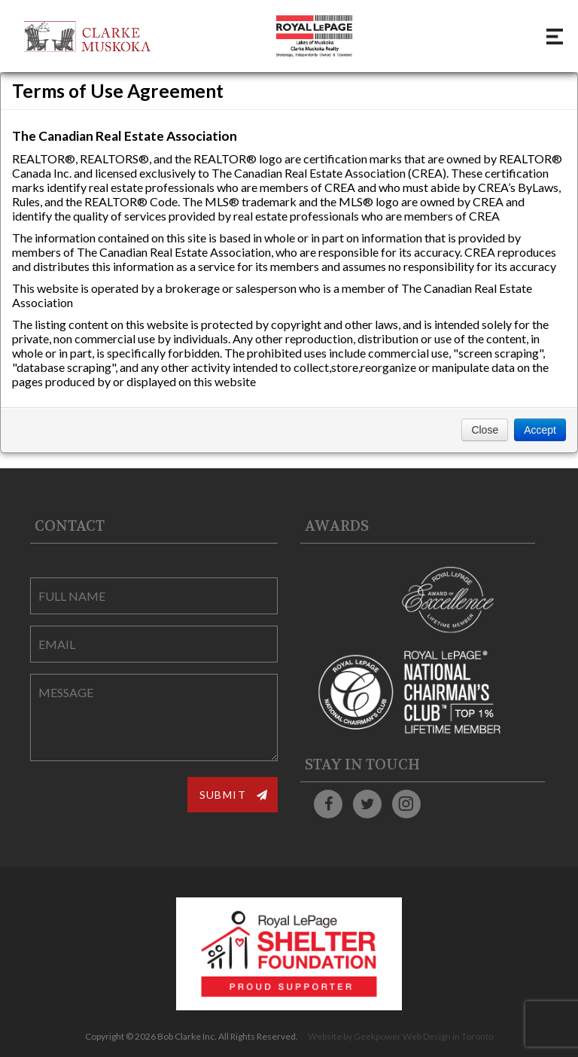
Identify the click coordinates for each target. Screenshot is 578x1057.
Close (484, 430)
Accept (540, 430)
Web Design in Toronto (448, 1036)
